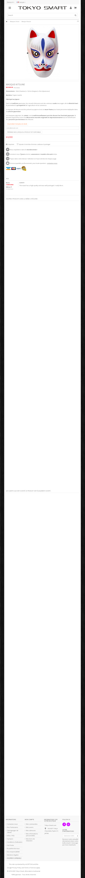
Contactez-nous (12, 824)
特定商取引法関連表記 (14, 858)
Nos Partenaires (12, 827)
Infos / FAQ (10, 836)
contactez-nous (52, 163)
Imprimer (11, 144)
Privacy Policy (16, 868)
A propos (10, 839)
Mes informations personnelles (32, 835)
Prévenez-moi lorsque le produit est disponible (24, 132)
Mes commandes (32, 824)
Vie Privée (10, 845)
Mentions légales (13, 855)
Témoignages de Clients (12, 831)
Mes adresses (31, 830)
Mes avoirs (29, 827)
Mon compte (29, 820)
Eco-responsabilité (13, 852)
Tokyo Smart (20, 871)
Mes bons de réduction (30, 840)
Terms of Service (30, 868)
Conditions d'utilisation (14, 842)
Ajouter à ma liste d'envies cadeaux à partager (34, 144)
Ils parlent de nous (13, 848)
